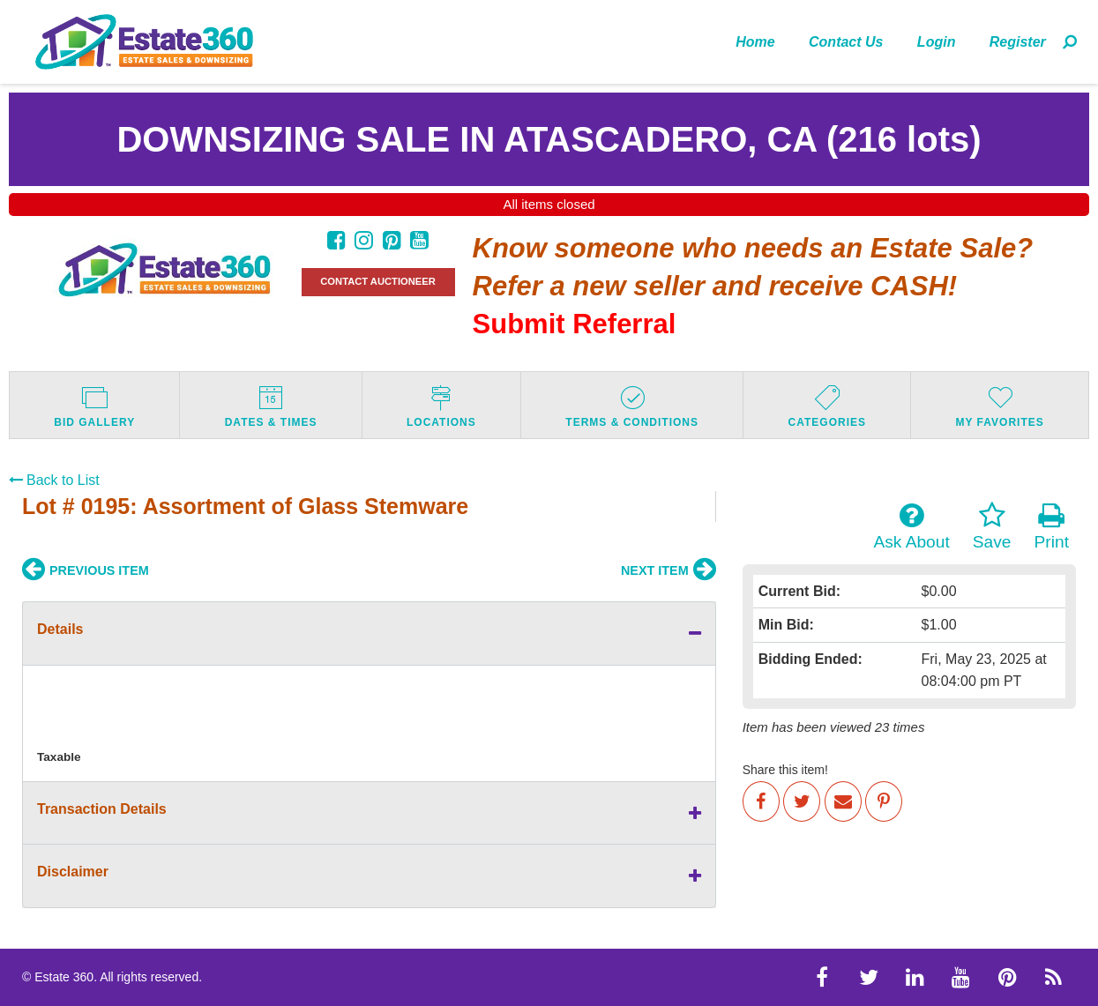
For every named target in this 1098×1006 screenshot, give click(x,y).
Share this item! (785, 770)
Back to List (54, 480)
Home (755, 41)
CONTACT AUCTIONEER (378, 281)
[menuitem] (755, 41)
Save (992, 526)
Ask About (911, 526)
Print (1052, 526)
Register (1018, 41)
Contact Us (846, 41)
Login (936, 41)
